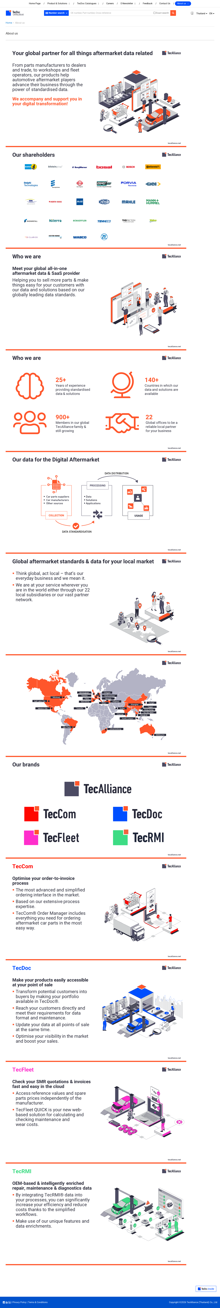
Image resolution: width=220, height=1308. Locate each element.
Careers (110, 3)
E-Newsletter (128, 3)
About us (183, 3)
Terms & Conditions (38, 1302)
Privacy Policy (19, 1302)
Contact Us (164, 3)
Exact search (162, 13)
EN (210, 13)
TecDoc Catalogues (88, 3)
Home (9, 22)
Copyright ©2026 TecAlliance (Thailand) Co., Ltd (193, 1302)
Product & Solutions (58, 3)
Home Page (35, 3)
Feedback (147, 3)
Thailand (200, 13)
